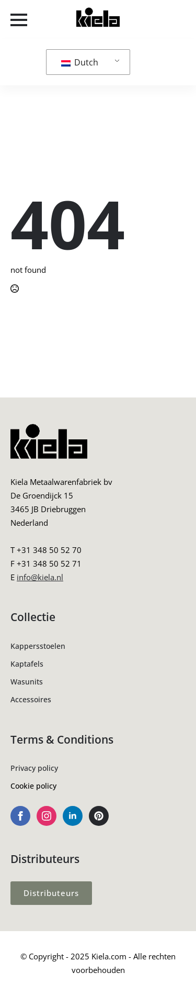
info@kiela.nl (40, 577)
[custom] (99, 816)
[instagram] (46, 816)
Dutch (79, 62)
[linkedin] (73, 816)
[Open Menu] (18, 20)
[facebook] (20, 816)
